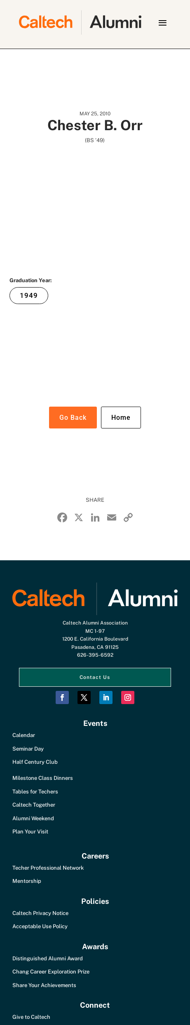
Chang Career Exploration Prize (50, 972)
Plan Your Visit (30, 831)
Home (121, 417)
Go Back (73, 417)
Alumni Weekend (33, 818)
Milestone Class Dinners (42, 778)
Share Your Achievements (44, 985)
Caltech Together (33, 805)
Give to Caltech (31, 1017)
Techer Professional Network (48, 868)
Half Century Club (35, 762)
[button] (162, 22)
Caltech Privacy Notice (40, 913)
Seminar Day (28, 749)
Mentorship (26, 881)
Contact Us (95, 677)
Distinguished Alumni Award (47, 958)
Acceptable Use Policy (40, 926)
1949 (29, 295)
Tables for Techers (35, 792)
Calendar (23, 735)
